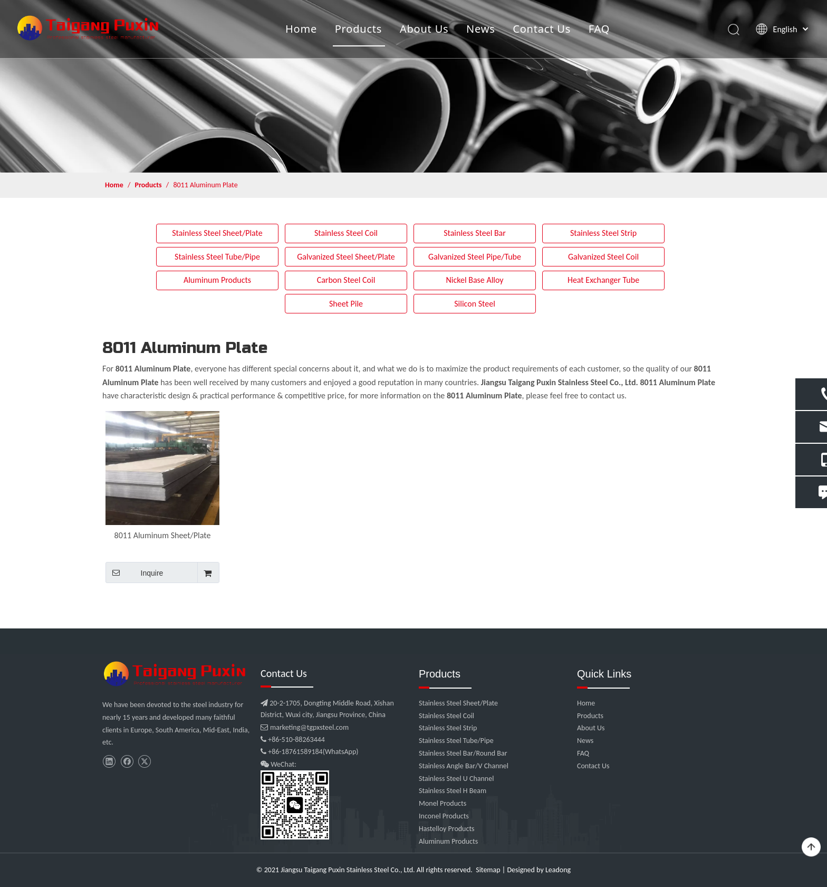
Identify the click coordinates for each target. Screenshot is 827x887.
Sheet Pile (346, 304)
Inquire (134, 572)
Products (358, 29)
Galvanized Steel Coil (603, 257)
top (811, 847)
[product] (413, 86)
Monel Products (442, 803)
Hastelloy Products (447, 828)
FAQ (599, 29)
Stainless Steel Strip (603, 233)
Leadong (558, 869)
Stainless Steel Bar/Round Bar (463, 753)
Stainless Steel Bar (475, 233)
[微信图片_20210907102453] (176, 674)
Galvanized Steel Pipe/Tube (474, 257)
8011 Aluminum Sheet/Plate (162, 535)
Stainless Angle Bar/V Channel (463, 765)
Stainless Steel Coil (346, 233)
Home (301, 29)
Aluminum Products (217, 280)
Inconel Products (444, 816)
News (480, 29)
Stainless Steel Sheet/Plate (217, 233)
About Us (424, 29)
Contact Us (542, 29)
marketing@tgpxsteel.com (305, 727)
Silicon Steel (474, 304)
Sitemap (488, 869)
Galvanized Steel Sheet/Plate (346, 257)
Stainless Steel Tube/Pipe (217, 257)
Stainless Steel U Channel (456, 778)
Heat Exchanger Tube (603, 280)
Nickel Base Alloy (474, 280)
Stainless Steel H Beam (452, 790)
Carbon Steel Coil (346, 280)
